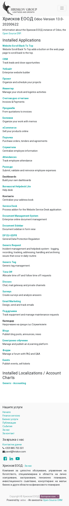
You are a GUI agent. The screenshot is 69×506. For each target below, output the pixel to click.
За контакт (8, 433)
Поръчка (8, 137)
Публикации (9, 422)
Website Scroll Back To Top (18, 45)
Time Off (7, 272)
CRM (5, 59)
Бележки (8, 118)
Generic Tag (9, 262)
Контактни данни (12, 444)
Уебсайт (7, 69)
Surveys (7, 291)
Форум (6, 350)
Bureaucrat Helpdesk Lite (17, 186)
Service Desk (10, 206)
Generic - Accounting (14, 383)
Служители (9, 147)
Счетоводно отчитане (16, 98)
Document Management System (20, 215)
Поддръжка (10, 311)
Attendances (10, 157)
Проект (7, 78)
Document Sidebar (13, 225)
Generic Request (12, 245)
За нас (6, 429)
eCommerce (9, 127)
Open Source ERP (12, 33)
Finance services (11, 415)
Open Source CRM (52, 500)
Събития (7, 426)
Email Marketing (12, 301)
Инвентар (8, 88)
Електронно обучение (15, 340)
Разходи (8, 167)
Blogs (6, 330)
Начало (7, 412)
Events (6, 360)
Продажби (9, 108)
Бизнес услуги (10, 419)
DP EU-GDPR (10, 235)
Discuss (7, 281)
